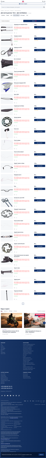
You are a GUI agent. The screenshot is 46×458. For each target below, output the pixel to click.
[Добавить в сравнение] (17, 33)
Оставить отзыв (26, 361)
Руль (15, 186)
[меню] (2, 1)
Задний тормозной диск (19, 243)
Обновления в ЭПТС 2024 (28, 369)
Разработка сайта (37, 404)
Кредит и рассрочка (27, 357)
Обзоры (10, 311)
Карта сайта (3, 353)
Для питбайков (16, 15)
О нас (2, 345)
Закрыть (41, 454)
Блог (2, 350)
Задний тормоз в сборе (19, 163)
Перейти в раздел (41, 311)
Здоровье (3, 381)
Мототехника (25, 373)
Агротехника (3, 375)
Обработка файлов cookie (28, 366)
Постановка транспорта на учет (29, 368)
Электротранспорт (4, 379)
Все (1, 311)
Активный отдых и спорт (5, 380)
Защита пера (17, 267)
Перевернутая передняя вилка (20, 24)
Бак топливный (17, 59)
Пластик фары (17, 140)
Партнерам (3, 352)
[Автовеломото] (23, 1)
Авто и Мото (3, 373)
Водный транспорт (4, 377)
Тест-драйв (3, 348)
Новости (6, 311)
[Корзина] (44, 1)
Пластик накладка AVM (19, 71)
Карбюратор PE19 (18, 47)
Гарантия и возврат (26, 360)
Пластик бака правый (19, 151)
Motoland (3, 15)
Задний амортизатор (18, 232)
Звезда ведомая (17, 117)
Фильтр (34, 20)
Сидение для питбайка (19, 105)
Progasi (7, 15)
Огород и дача (3, 376)
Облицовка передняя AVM (20, 82)
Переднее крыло (17, 174)
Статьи (15, 311)
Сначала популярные (11, 20)
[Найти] (44, 7)
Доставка (25, 354)
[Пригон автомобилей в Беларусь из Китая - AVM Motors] (34, 324)
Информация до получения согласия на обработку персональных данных (28, 352)
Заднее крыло (17, 279)
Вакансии (2, 349)
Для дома (3, 383)
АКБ (11, 15)
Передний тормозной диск (20, 209)
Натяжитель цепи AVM (19, 197)
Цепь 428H (16, 94)
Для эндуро (23, 15)
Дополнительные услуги (27, 358)
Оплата (24, 356)
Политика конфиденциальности (29, 344)
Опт (1, 344)
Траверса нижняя (18, 36)
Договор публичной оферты (28, 362)
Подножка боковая (18, 290)
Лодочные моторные (27, 377)
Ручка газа (16, 128)
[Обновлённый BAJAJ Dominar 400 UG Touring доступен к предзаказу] (11, 324)
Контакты (2, 346)
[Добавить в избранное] (15, 33)
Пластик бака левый (18, 220)
